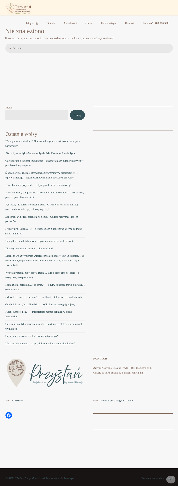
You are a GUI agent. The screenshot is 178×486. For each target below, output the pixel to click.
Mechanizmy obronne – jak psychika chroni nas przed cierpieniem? (40, 343)
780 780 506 (16, 400)
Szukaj (9, 107)
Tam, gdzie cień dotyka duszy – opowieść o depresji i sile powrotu (39, 241)
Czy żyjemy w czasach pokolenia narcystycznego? (31, 336)
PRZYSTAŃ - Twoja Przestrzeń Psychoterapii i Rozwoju (40, 478)
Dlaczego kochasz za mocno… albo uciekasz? (29, 248)
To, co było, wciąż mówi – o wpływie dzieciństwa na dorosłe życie (40, 153)
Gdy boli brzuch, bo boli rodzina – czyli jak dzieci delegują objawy (40, 304)
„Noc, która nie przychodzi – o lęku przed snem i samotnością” (38, 185)
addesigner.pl (164, 478)
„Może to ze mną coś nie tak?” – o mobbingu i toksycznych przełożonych (43, 297)
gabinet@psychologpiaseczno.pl (116, 400)
